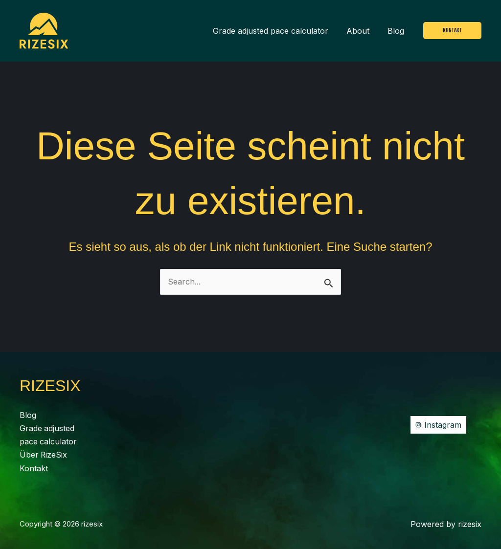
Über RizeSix (44, 454)
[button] (452, 30)
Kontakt (34, 467)
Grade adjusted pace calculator (277, 31)
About (361, 31)
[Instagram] (438, 424)
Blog (397, 31)
